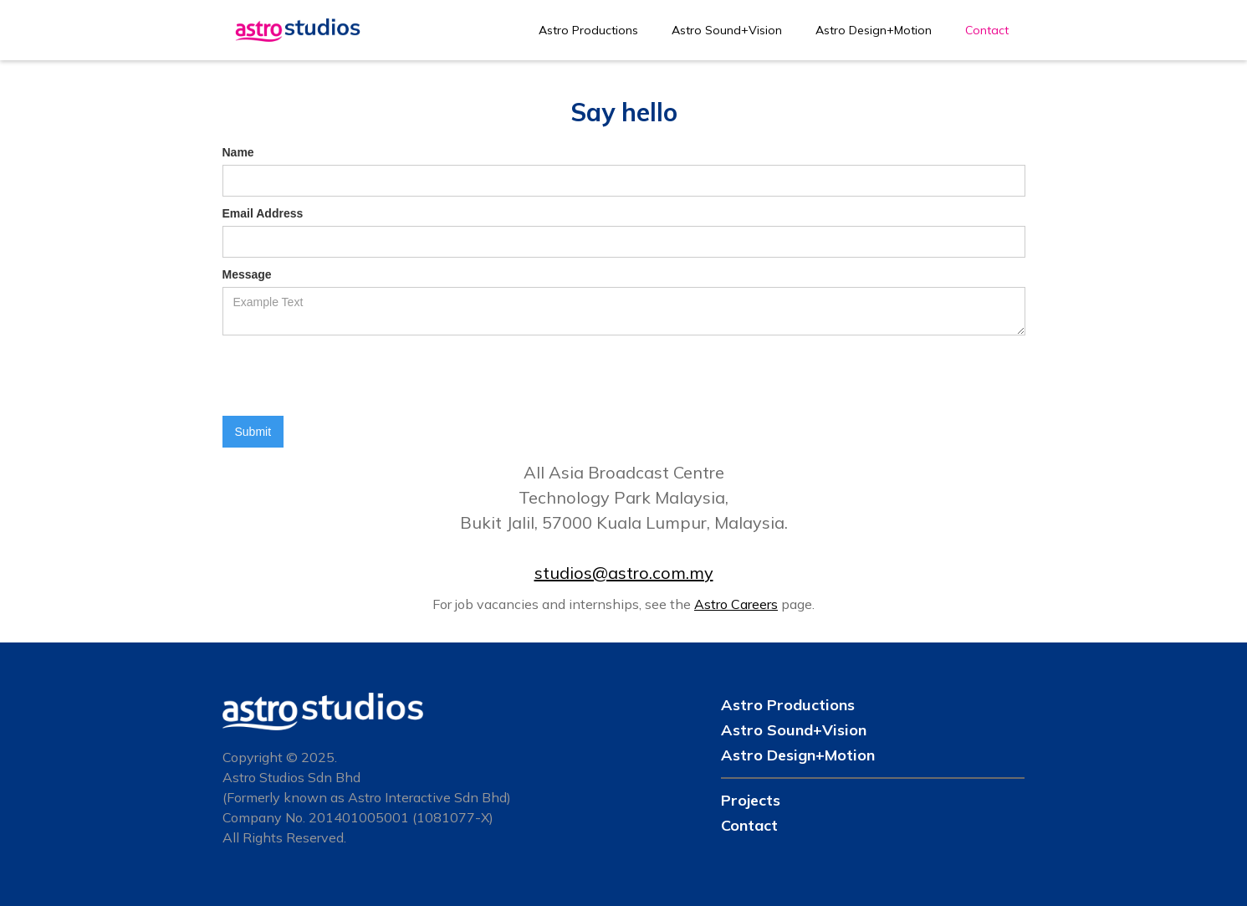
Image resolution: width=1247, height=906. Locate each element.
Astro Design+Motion (873, 30)
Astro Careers (736, 604)
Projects (750, 800)
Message (247, 274)
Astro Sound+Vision (727, 30)
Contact (987, 30)
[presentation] (349, 376)
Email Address (263, 213)
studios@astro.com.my (623, 572)
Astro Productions (588, 30)
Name (238, 152)
